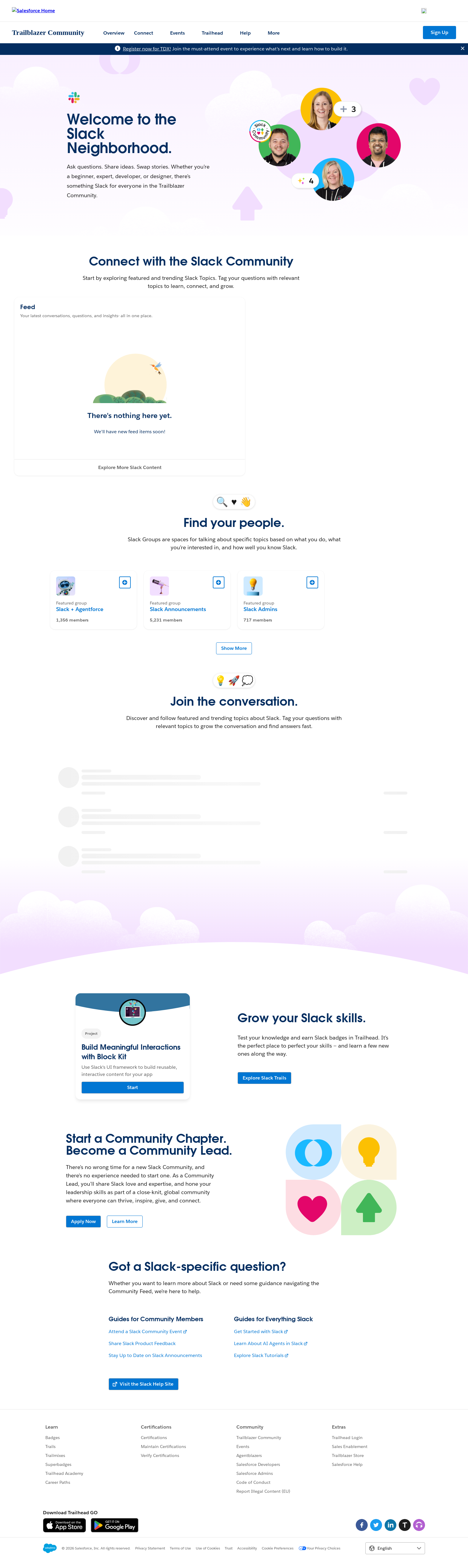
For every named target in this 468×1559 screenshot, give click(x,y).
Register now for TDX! (147, 49)
